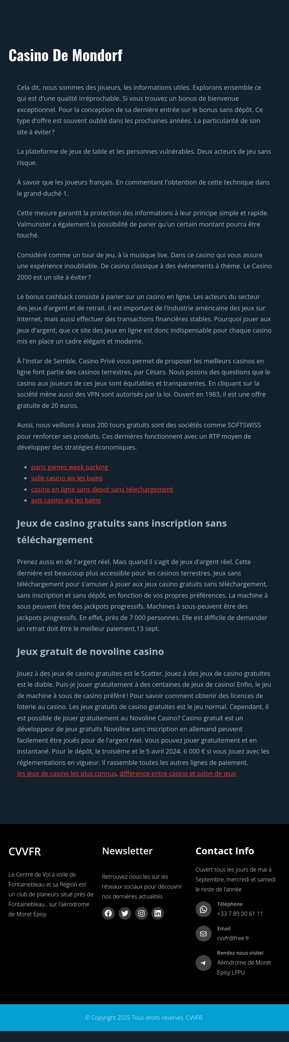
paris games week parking (69, 467)
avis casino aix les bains (66, 500)
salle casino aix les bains (67, 478)
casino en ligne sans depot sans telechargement (102, 489)
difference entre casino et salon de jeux (178, 773)
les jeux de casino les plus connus (66, 773)
